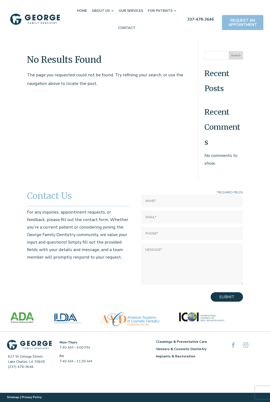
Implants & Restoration (175, 356)
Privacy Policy (32, 397)
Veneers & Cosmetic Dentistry (181, 349)
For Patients (160, 10)
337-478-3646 (200, 19)
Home (82, 10)
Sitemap (13, 397)
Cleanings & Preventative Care (181, 341)
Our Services (131, 10)
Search (236, 55)
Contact (126, 28)
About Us (101, 10)
